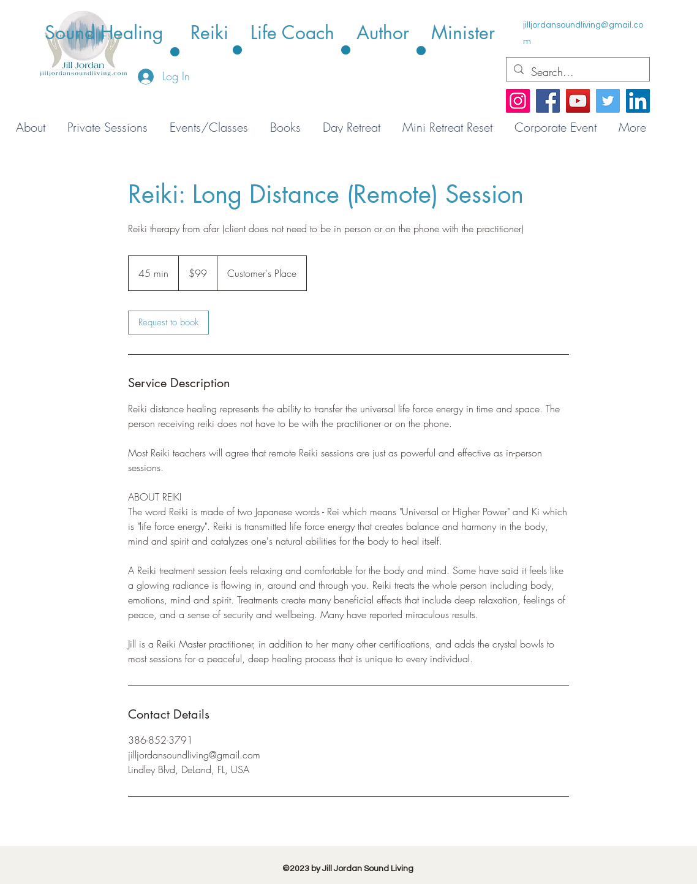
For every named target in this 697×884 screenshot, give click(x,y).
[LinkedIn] (638, 101)
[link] (168, 322)
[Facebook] (548, 101)
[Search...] (577, 72)
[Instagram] (518, 101)
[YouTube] (578, 101)
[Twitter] (608, 101)
